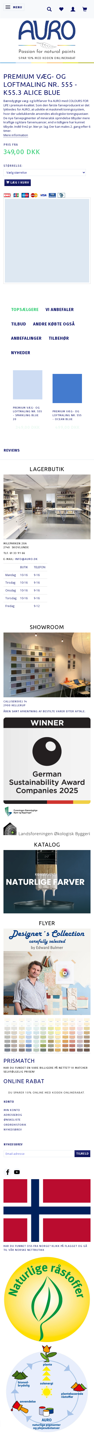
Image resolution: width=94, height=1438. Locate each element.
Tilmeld (82, 1153)
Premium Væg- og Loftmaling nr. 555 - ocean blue (67, 415)
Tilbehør (59, 338)
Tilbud (18, 324)
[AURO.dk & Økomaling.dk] (47, 36)
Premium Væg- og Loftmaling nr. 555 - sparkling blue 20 (27, 413)
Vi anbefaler (60, 309)
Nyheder (20, 352)
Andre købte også (54, 324)
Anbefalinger (26, 338)
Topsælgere (25, 309)
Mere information (15, 135)
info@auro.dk (26, 559)
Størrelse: (12, 165)
